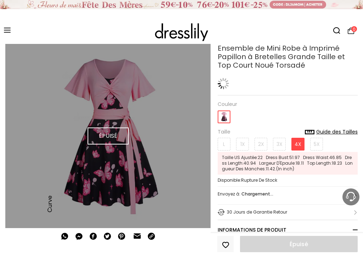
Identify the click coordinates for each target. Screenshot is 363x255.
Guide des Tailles (331, 132)
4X (298, 144)
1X (242, 144)
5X (317, 144)
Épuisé (299, 244)
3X (280, 144)
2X (261, 144)
